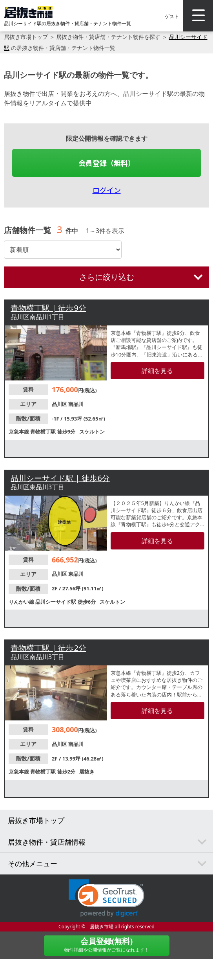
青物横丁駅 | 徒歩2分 (48, 648)
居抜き (87, 771)
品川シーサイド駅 (56, 601)
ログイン (107, 190)
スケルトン (92, 431)
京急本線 (19, 431)
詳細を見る (157, 370)
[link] (106, 898)
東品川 (76, 573)
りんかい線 (22, 601)
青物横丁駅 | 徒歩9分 (48, 308)
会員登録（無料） (106, 163)
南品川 (76, 404)
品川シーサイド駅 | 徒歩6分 (60, 478)
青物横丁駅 (43, 431)
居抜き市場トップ (26, 36)
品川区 (60, 404)
